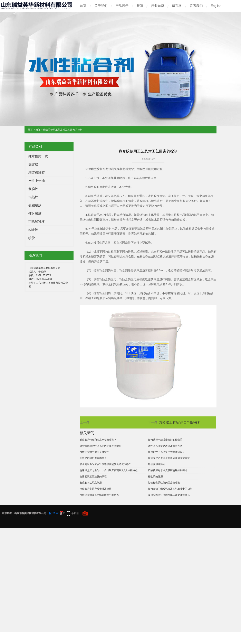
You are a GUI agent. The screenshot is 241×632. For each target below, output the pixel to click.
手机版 (75, 513)
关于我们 (100, 6)
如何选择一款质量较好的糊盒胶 (165, 439)
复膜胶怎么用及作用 (91, 482)
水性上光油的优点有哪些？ (94, 452)
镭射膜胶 (34, 213)
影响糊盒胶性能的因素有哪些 (164, 482)
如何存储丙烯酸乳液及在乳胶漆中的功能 (170, 488)
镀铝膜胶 (34, 205)
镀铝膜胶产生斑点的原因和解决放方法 (169, 458)
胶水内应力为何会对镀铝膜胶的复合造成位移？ (105, 464)
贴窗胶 (33, 164)
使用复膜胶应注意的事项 (93, 476)
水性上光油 (36, 180)
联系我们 (196, 6)
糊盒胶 (33, 230)
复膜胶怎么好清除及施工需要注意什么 (169, 494)
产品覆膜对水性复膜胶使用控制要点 (167, 470)
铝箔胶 (33, 197)
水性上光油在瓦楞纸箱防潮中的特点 (99, 494)
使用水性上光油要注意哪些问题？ (166, 452)
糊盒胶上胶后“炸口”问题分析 (180, 422)
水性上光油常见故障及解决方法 (165, 445)
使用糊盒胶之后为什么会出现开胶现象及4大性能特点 (108, 470)
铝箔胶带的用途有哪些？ (93, 458)
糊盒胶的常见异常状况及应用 (96, 488)
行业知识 (157, 6)
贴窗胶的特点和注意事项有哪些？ (98, 439)
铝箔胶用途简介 (156, 464)
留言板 (177, 6)
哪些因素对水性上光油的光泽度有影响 (100, 445)
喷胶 (31, 238)
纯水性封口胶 (38, 156)
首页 (83, 6)
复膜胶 (33, 189)
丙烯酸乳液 (36, 221)
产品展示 (121, 6)
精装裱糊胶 (36, 172)
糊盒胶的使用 (155, 476)
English (216, 6)
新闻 (139, 6)
